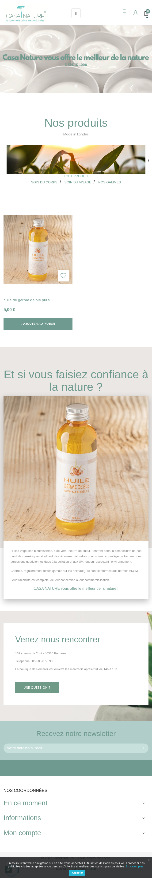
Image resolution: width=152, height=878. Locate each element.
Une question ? (36, 687)
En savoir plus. (135, 866)
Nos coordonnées (25, 790)
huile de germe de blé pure (27, 300)
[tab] (76, 161)
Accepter (77, 872)
